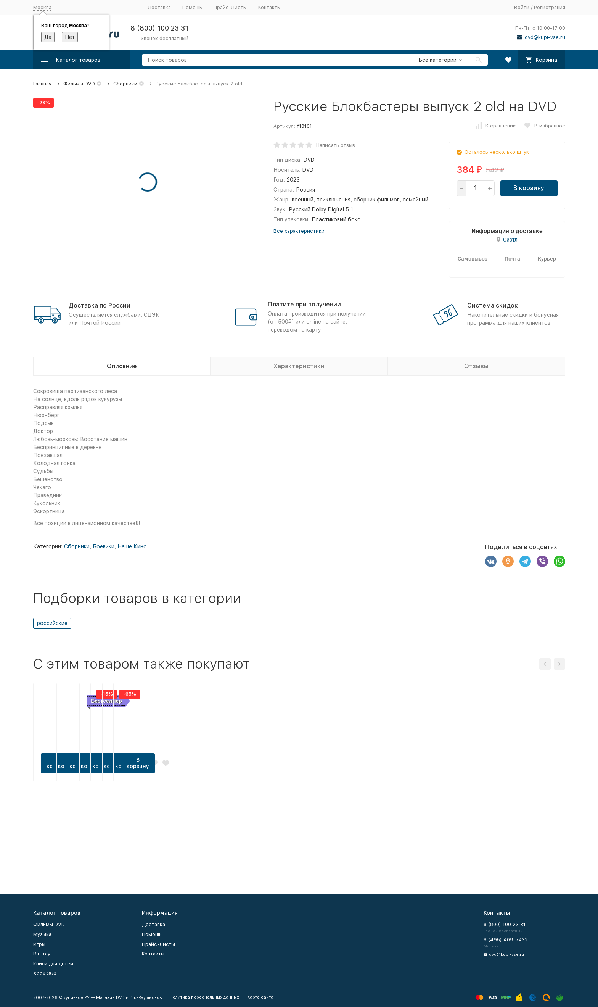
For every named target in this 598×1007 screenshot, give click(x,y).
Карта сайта (260, 997)
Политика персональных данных (204, 997)
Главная (42, 84)
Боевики (103, 546)
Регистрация (549, 7)
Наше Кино (132, 546)
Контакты (269, 7)
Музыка (42, 934)
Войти (521, 7)
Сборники (125, 84)
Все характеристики (299, 231)
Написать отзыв (335, 145)
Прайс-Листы (230, 7)
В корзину (528, 188)
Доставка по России (99, 305)
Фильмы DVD (79, 84)
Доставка (159, 7)
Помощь (192, 7)
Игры (39, 944)
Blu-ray (41, 954)
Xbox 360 (44, 973)
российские (52, 623)
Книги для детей (53, 964)
